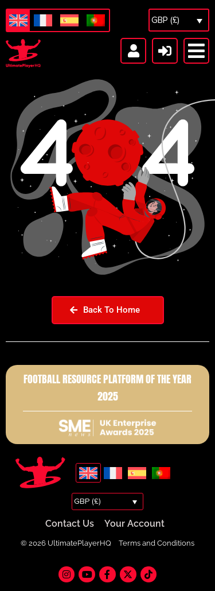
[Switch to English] (18, 20)
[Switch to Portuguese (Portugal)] (96, 20)
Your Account (134, 523)
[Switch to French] (43, 20)
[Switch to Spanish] (69, 20)
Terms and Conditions (156, 543)
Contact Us (69, 523)
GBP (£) (165, 20)
